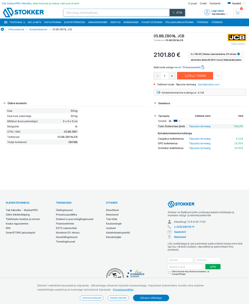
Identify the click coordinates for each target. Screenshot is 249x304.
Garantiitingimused (66, 237)
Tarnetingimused (65, 241)
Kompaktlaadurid (38, 29)
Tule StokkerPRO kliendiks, (40, 3)
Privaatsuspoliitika (123, 289)
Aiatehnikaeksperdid (118, 232)
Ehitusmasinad (16, 29)
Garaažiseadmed (97, 22)
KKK (8, 228)
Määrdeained (131, 22)
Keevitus (115, 22)
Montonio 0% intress (68, 232)
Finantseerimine (65, 223)
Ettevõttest (112, 210)
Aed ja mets (34, 22)
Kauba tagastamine (17, 223)
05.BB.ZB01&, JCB (62, 29)
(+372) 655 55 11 (184, 226)
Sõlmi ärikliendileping (18, 214)
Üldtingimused (64, 210)
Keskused (180, 236)
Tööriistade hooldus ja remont (23, 219)
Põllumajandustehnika (179, 22)
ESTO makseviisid (66, 228)
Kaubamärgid (114, 223)
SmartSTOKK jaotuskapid (20, 232)
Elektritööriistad (74, 22)
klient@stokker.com (208, 84)
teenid (177, 67)
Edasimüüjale (113, 237)
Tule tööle (111, 219)
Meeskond (112, 214)
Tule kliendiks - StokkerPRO (22, 210)
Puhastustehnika (152, 22)
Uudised (111, 228)
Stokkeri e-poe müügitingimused (74, 219)
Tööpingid (202, 22)
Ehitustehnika (52, 22)
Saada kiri (180, 231)
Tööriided (216, 22)
